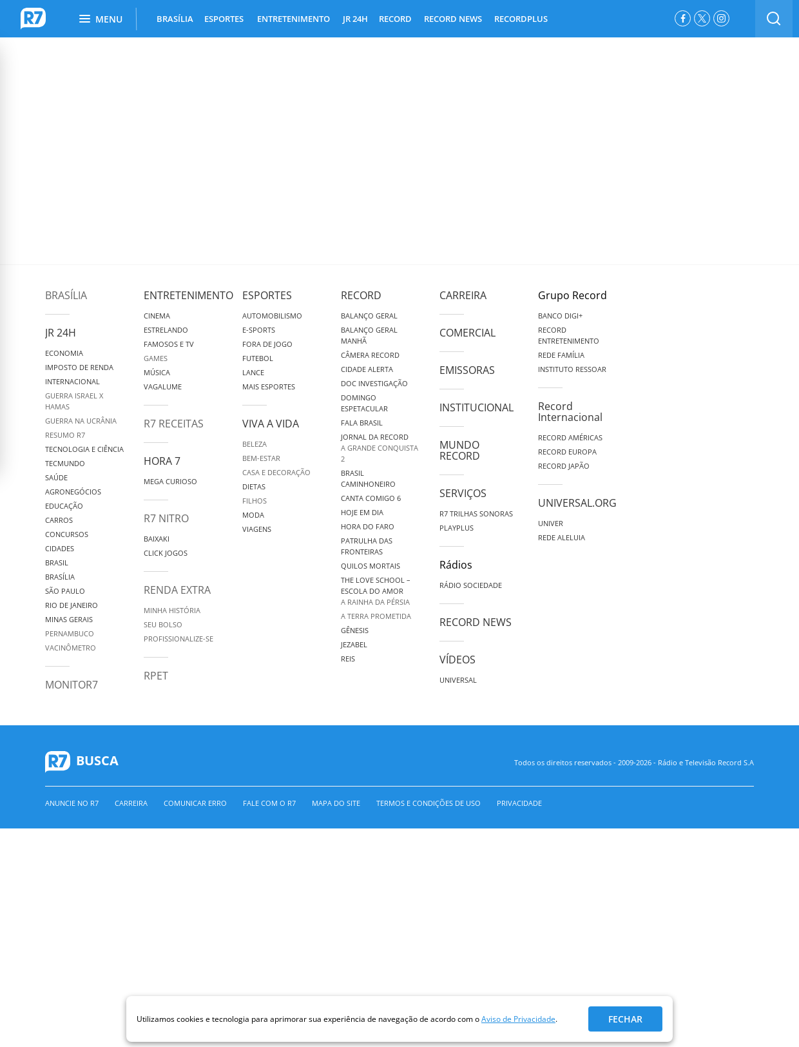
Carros (59, 520)
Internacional (72, 381)
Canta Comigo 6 (371, 498)
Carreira (462, 295)
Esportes (267, 295)
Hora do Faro (367, 526)
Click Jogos (166, 553)
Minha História (172, 610)
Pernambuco (69, 633)
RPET (156, 676)
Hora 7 (162, 461)
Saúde (56, 477)
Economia (64, 353)
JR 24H (355, 18)
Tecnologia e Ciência (84, 449)
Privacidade (519, 803)
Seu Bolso (163, 624)
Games (156, 358)
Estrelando (166, 330)
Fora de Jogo (267, 344)
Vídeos (457, 659)
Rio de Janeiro (71, 605)
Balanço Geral (369, 315)
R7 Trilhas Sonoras (476, 513)
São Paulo (65, 591)
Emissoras (467, 370)
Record (361, 295)
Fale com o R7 (269, 803)
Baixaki (156, 538)
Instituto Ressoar (572, 369)
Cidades (59, 548)
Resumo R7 (65, 435)
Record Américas (570, 437)
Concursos (66, 534)
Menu (100, 19)
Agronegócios (73, 491)
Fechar (625, 1019)
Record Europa (567, 451)
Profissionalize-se (178, 638)
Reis (348, 658)
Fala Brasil (362, 422)
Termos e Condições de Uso (428, 803)
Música (157, 372)
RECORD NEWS (453, 18)
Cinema (157, 315)
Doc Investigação (374, 383)
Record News (475, 622)
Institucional (476, 407)
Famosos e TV (169, 344)
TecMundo (65, 463)
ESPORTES (224, 18)
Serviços (462, 493)
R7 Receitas (174, 423)
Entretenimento (188, 295)
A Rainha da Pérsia (375, 602)
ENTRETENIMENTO (293, 18)
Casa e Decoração (276, 472)
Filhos (254, 500)
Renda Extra (177, 590)
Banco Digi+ (560, 315)
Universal (458, 680)
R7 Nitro (166, 518)
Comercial (467, 333)
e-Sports (258, 330)
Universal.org (577, 503)
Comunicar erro (195, 803)
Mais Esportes (268, 386)
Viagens (256, 529)
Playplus (456, 528)
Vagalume (163, 386)
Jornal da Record (375, 437)
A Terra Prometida (376, 616)
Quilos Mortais (370, 566)
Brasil (56, 562)
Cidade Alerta (367, 369)
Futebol (257, 358)
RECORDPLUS (521, 18)
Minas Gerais (69, 619)
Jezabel (354, 644)
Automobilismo (272, 315)
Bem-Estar (261, 458)
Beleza (254, 444)
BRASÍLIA (175, 18)
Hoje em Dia (362, 512)
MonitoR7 (71, 685)
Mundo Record (459, 450)
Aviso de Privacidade (518, 1018)
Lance (253, 372)
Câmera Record (370, 355)
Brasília (66, 295)
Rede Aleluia (561, 537)
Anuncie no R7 (72, 803)
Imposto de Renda (79, 367)
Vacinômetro (70, 647)
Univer (550, 523)
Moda (253, 515)
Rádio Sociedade (470, 585)
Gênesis (355, 630)
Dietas (253, 486)
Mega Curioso (170, 481)
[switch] (774, 18)
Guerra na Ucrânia (81, 421)
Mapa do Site (336, 803)
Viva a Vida (270, 423)
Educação (64, 506)
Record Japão (564, 466)
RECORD (395, 18)
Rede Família (561, 355)
